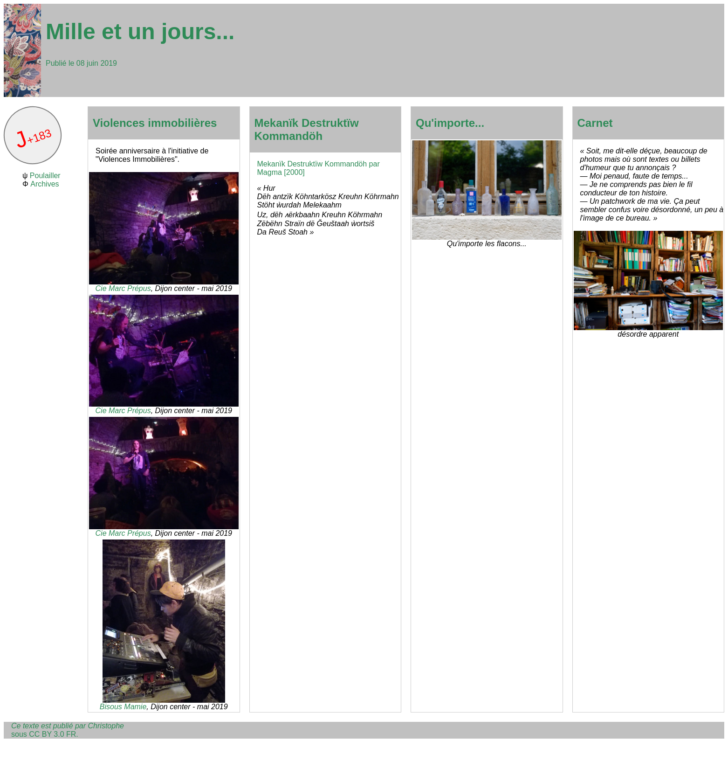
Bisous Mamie (123, 707)
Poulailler (45, 176)
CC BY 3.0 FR (52, 734)
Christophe (106, 726)
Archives (44, 184)
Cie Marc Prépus (123, 288)
